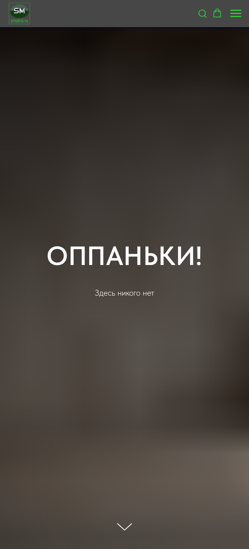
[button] (202, 13)
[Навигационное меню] (235, 13)
